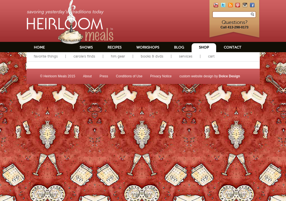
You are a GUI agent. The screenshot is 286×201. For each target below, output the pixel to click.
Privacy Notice (161, 76)
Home (39, 47)
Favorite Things (46, 56)
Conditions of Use (129, 76)
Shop (204, 47)
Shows (86, 47)
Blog (179, 47)
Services (185, 56)
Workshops (147, 47)
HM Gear (118, 56)
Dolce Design (229, 76)
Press (103, 76)
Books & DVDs (152, 56)
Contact (232, 47)
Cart (211, 56)
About (87, 76)
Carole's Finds (84, 56)
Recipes (114, 47)
